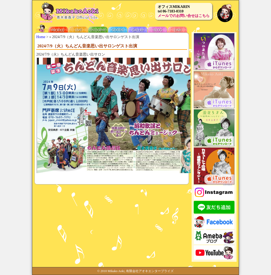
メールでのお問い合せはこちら (184, 16)
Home (40, 37)
